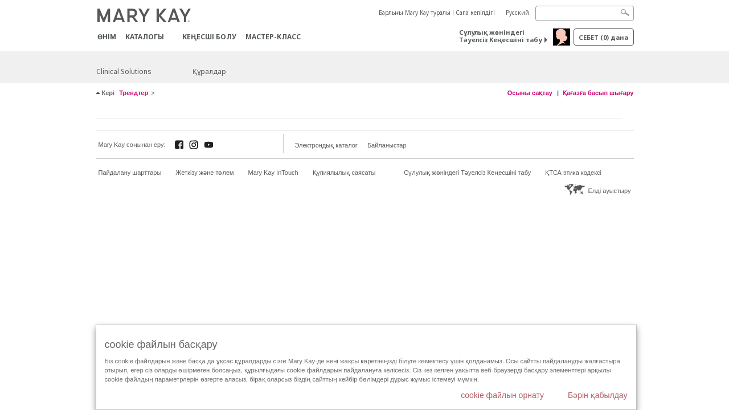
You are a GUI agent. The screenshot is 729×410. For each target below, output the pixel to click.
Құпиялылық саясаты (344, 172)
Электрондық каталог (326, 145)
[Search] (584, 13)
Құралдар (209, 71)
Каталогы (144, 36)
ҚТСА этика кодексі (573, 172)
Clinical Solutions (123, 71)
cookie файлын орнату (502, 395)
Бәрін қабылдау (598, 395)
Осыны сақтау (529, 92)
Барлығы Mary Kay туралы (414, 13)
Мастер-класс (273, 36)
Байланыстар (387, 145)
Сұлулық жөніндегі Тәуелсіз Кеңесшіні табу (500, 35)
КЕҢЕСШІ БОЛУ (209, 36)
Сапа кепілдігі (475, 13)
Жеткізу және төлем (204, 172)
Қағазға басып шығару (598, 92)
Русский (517, 13)
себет (603, 37)
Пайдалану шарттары (130, 172)
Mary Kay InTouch (273, 172)
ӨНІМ (106, 36)
